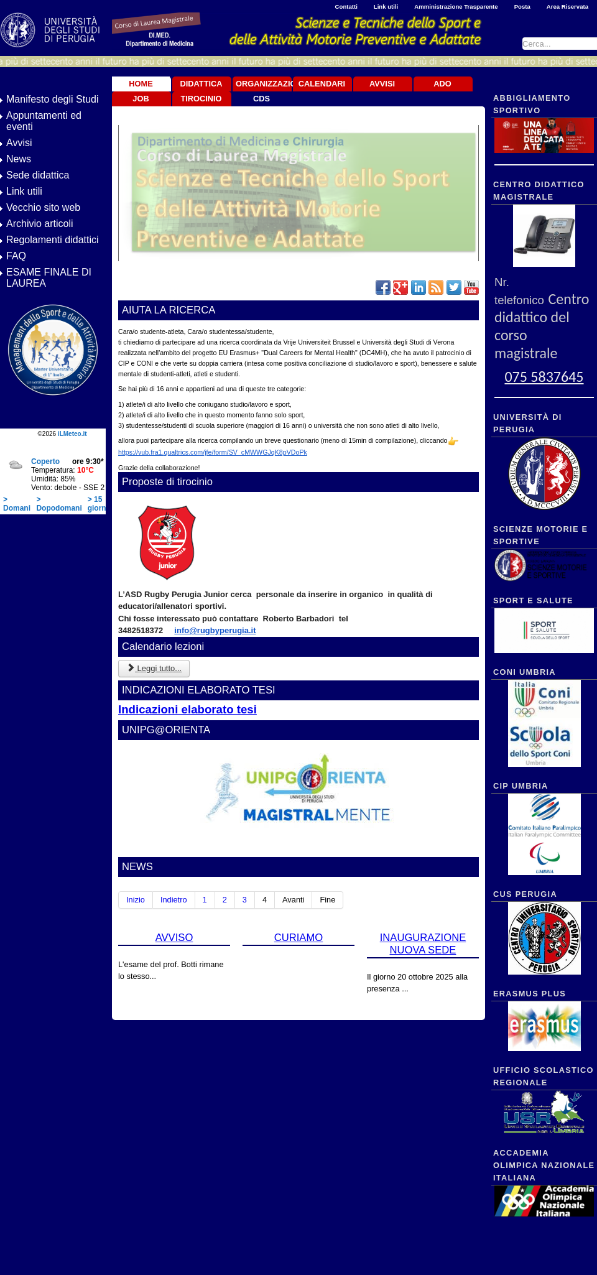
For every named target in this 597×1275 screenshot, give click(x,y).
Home (140, 83)
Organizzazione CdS (263, 91)
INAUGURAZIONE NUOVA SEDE (390, 962)
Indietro (173, 899)
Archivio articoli (39, 223)
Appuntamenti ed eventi (43, 121)
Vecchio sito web (43, 207)
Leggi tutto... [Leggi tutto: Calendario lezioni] (154, 668)
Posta (522, 6)
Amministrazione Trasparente (455, 6)
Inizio (135, 899)
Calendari (321, 83)
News (18, 159)
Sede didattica (37, 175)
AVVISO (174, 938)
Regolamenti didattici (52, 239)
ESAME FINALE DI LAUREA (48, 278)
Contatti (346, 6)
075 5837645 (543, 377)
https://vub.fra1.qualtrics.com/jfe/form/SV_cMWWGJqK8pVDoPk (212, 452)
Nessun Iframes (53, 475)
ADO (442, 83)
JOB (140, 98)
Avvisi (19, 142)
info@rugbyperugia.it (215, 630)
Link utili (386, 6)
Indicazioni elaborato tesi (187, 709)
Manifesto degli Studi (52, 99)
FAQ (16, 256)
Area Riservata (567, 6)
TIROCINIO (200, 98)
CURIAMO (282, 947)
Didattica (201, 83)
